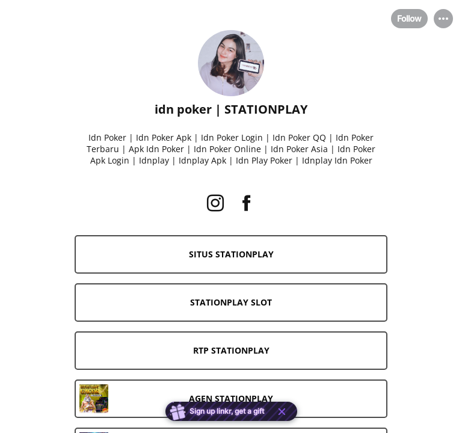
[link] (231, 254)
